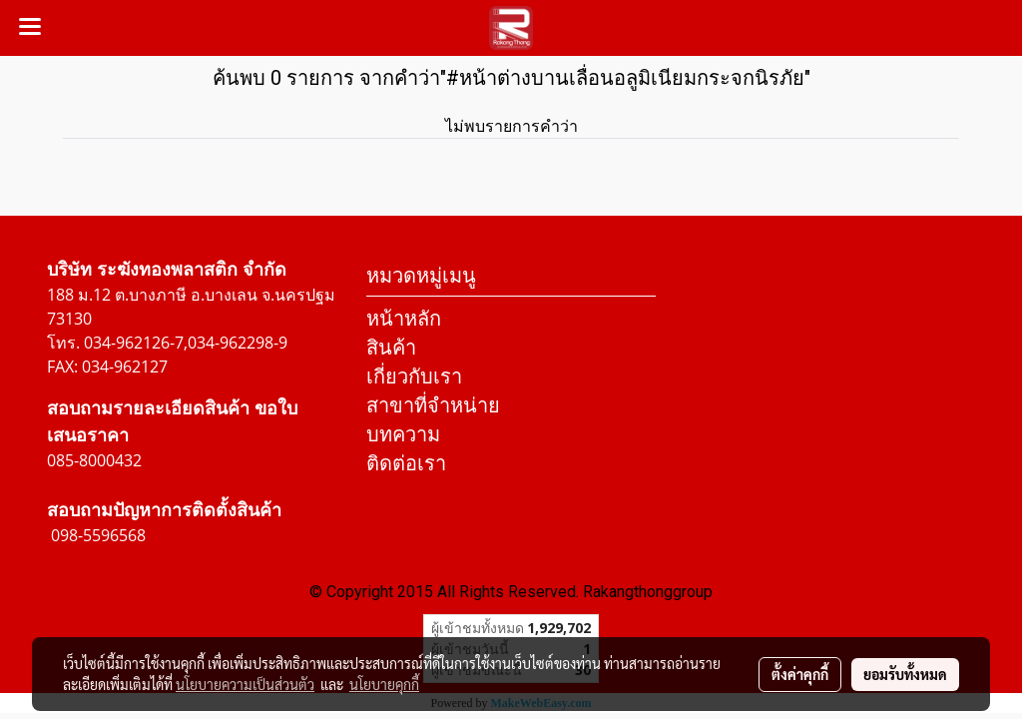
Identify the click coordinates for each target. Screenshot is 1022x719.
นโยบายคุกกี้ (384, 684)
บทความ (403, 433)
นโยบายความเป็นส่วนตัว (245, 684)
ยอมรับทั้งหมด (905, 674)
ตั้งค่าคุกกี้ (799, 674)
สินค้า (391, 347)
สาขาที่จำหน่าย (433, 404)
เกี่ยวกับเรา (414, 375)
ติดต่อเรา (406, 462)
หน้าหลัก (403, 318)
